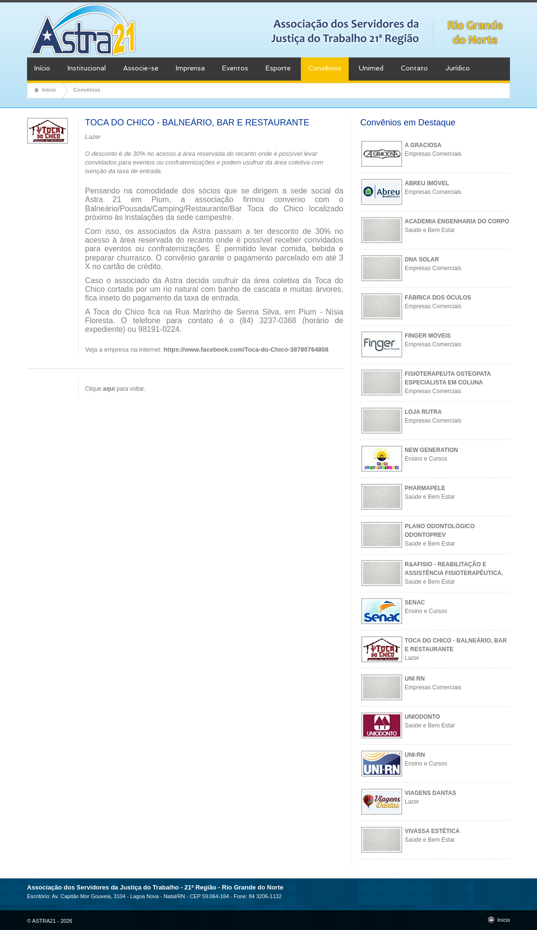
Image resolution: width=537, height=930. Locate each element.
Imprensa (190, 68)
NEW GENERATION (431, 450)
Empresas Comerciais (433, 153)
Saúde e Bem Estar (430, 230)
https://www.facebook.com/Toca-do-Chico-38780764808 (246, 349)
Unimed (371, 68)
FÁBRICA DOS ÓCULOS (438, 297)
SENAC (415, 602)
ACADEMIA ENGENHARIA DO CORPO (457, 221)
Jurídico (457, 68)
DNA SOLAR (422, 259)
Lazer (412, 658)
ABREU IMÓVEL (427, 183)
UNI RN (414, 678)
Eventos (235, 68)
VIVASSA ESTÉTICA (432, 831)
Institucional (87, 68)
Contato (414, 68)
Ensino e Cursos (426, 458)
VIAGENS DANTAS (430, 793)
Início (42, 68)
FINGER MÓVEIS (428, 335)
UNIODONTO (422, 716)
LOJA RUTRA (423, 412)
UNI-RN (415, 755)
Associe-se (140, 68)
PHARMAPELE (425, 488)
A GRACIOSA (423, 145)
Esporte (278, 68)
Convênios (324, 68)
